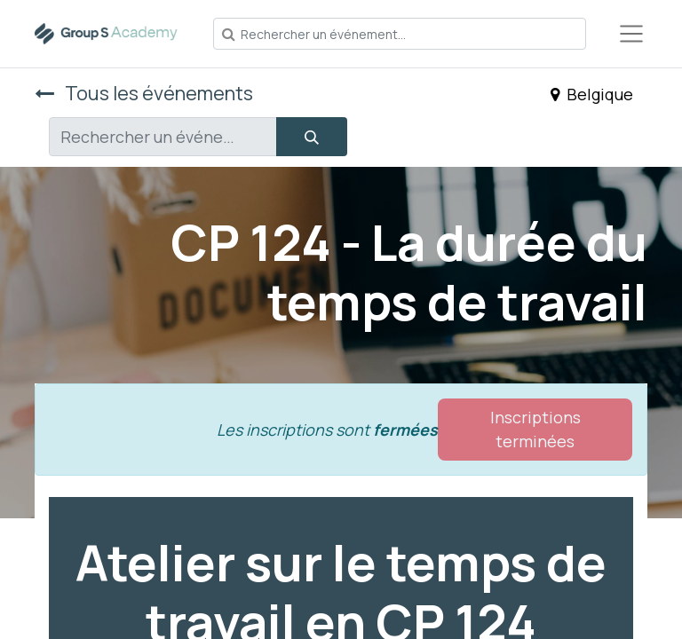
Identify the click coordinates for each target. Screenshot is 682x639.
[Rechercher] (311, 136)
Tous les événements (144, 93)
